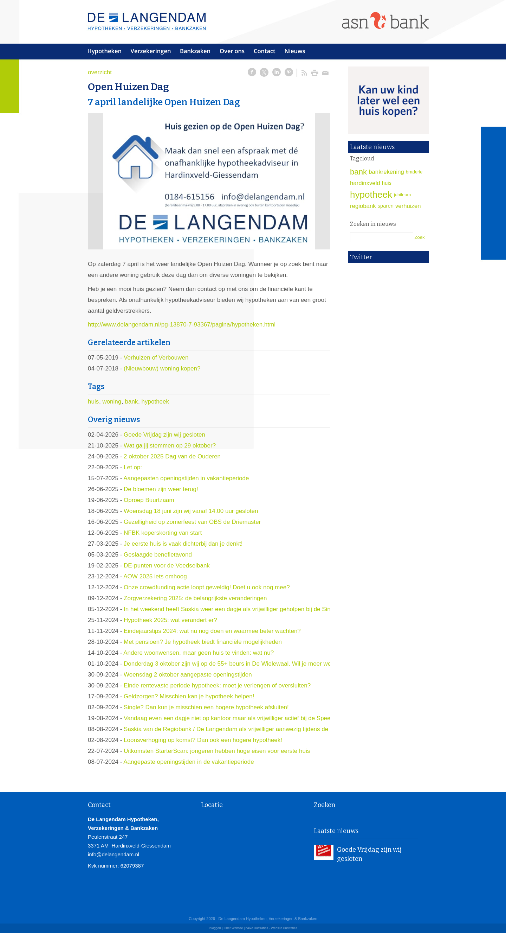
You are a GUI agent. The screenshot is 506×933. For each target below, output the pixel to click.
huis (93, 401)
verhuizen (408, 206)
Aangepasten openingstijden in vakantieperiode (186, 478)
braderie (414, 171)
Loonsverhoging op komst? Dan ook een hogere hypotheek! (203, 740)
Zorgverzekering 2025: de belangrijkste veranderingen (195, 598)
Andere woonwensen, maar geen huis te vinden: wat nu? (198, 652)
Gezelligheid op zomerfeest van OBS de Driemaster (192, 522)
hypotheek (155, 401)
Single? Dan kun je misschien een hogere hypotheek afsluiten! (206, 707)
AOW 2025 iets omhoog (155, 576)
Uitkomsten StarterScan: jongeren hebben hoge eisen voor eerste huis (217, 751)
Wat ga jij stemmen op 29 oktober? (170, 445)
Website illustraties (284, 928)
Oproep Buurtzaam (149, 500)
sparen (386, 206)
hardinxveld (365, 183)
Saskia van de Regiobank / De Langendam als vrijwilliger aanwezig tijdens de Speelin (237, 729)
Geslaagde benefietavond (158, 554)
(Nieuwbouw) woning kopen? (162, 368)
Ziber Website (233, 928)
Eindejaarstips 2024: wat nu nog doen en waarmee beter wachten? (212, 631)
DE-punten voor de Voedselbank (167, 565)
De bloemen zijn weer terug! (161, 489)
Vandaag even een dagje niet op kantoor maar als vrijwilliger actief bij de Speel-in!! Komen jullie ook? (257, 718)
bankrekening (386, 172)
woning (111, 401)
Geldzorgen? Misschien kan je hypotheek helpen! (189, 696)
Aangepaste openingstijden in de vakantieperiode (188, 762)
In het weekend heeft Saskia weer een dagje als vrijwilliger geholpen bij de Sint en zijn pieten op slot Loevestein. (272, 609)
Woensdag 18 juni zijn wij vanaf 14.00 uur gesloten (191, 511)
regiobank (363, 206)
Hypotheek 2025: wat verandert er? (170, 620)
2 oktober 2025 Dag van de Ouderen (172, 456)
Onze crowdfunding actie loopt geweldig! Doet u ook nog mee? (207, 587)
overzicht (100, 72)
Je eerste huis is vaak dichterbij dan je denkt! (183, 543)
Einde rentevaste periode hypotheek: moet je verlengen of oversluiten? (217, 685)
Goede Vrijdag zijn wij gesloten (164, 434)
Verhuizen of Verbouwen (156, 357)
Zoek (420, 237)
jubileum (402, 194)
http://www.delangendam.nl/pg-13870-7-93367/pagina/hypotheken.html (181, 324)
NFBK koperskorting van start (163, 532)
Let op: (133, 467)
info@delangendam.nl (113, 854)
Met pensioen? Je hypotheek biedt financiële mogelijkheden (203, 642)
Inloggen (215, 928)
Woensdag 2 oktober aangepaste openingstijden (188, 674)
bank (131, 401)
